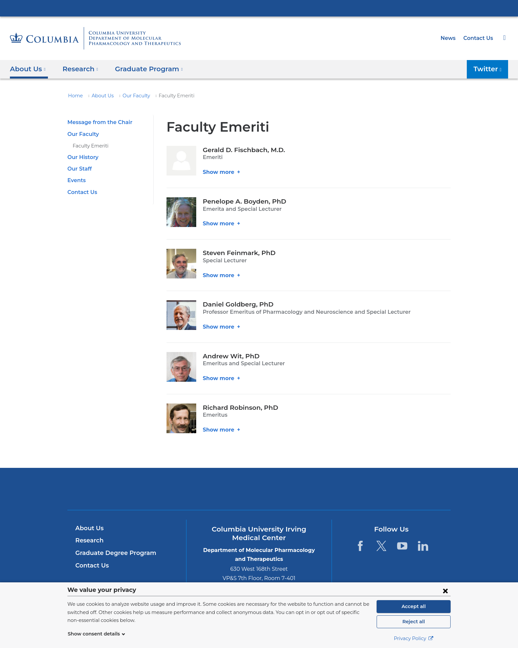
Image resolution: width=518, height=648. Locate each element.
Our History (81, 157)
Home (74, 95)
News (450, 38)
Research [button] (78, 69)
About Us (99, 95)
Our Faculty (130, 95)
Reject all (413, 621)
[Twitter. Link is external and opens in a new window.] (381, 545)
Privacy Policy (413, 638)
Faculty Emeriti (88, 145)
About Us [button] (28, 69)
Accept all (413, 606)
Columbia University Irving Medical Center (259, 8)
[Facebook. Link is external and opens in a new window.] (360, 545)
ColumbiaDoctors (354, 489)
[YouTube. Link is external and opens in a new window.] (402, 545)
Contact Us (479, 38)
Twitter (492, 71)
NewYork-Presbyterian (259, 493)
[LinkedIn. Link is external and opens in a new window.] (423, 545)
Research (88, 540)
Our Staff (78, 169)
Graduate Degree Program (112, 553)
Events (76, 180)
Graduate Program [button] (143, 69)
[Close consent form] (445, 590)
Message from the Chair (97, 122)
